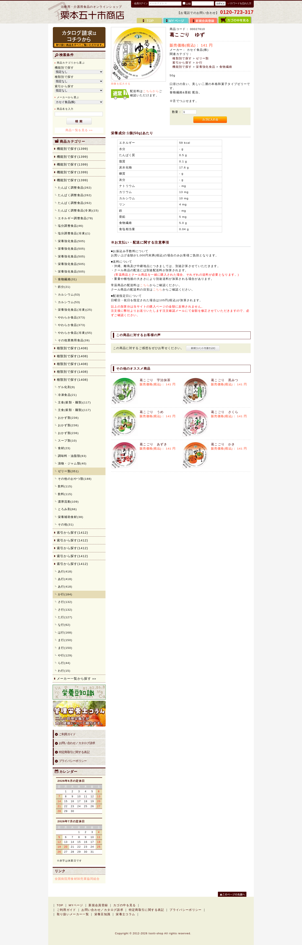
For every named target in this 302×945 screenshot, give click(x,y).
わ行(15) (64, 670)
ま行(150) (65, 640)
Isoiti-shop (155, 933)
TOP (60, 905)
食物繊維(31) (67, 279)
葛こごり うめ (153, 412)
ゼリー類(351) (68, 471)
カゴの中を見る (124, 905)
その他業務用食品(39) (74, 340)
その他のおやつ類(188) (75, 478)
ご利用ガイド (67, 734)
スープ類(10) (67, 440)
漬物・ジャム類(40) (72, 463)
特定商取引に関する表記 (74, 752)
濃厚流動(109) (68, 501)
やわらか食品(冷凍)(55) (75, 332)
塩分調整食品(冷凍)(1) (74, 233)
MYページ (76, 905)
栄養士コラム (125, 914)
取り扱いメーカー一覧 (73, 914)
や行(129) (65, 655)
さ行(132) (65, 601)
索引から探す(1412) (72, 532)
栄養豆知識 (102, 914)
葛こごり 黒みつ (226, 380)
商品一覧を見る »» (79, 130)
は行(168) (65, 632)
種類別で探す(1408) (72, 348)
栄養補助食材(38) (70, 517)
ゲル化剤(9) (66, 387)
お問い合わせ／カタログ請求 (77, 743)
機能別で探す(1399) (72, 148)
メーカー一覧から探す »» (76, 678)
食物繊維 (225, 66)
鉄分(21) (64, 286)
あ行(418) (65, 571)
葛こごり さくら (226, 412)
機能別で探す (182, 66)
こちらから (151, 91)
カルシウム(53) (69, 294)
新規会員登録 (98, 905)
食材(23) (64, 448)
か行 (199, 62)
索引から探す (182, 62)
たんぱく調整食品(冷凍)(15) (78, 210)
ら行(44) (64, 663)
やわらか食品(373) (71, 317)
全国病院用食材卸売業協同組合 (77, 878)
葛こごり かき (224, 444)
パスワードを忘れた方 (239, 3)
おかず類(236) (68, 417)
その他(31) (66, 524)
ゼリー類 (202, 58)
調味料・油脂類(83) (72, 456)
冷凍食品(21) (67, 394)
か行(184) (65, 594)
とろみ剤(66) (67, 509)
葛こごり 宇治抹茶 (157, 380)
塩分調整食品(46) (70, 225)
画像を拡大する (121, 83)
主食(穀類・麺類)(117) (74, 402)
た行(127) (65, 617)
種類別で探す (182, 58)
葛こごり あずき (155, 444)
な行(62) (64, 624)
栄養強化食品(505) (71, 241)
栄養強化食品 (205, 66)
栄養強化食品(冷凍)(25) (75, 309)
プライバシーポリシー (73, 761)
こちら (145, 285)
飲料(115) (65, 486)
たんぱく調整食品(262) (75, 187)
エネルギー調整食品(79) (75, 218)
